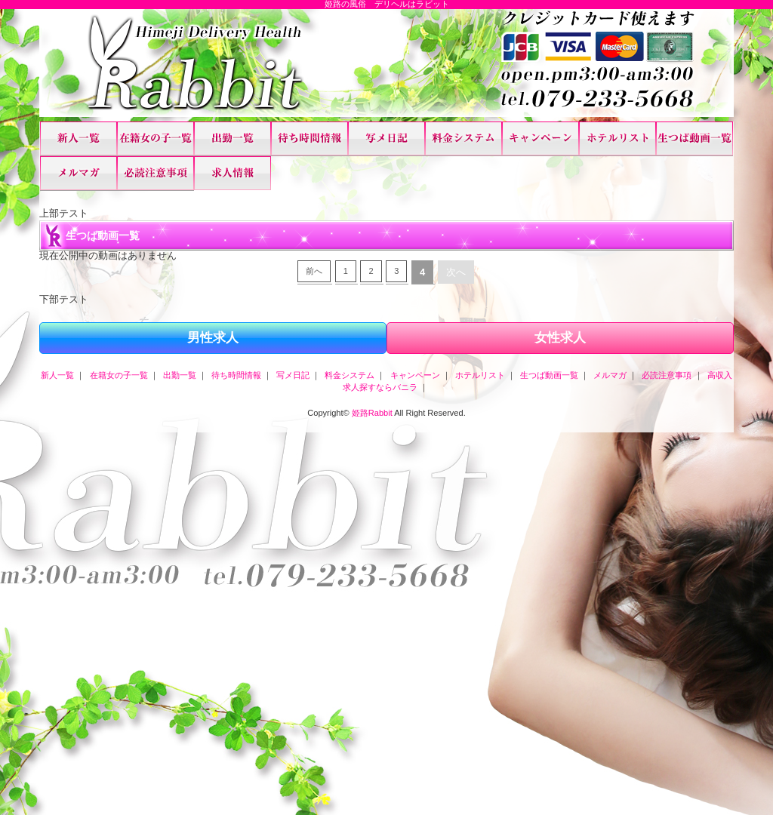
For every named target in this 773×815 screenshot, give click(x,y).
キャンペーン (540, 138)
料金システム (463, 138)
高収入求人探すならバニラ (232, 173)
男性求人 (213, 338)
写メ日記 (386, 138)
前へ (314, 270)
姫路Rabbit (372, 412)
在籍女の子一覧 (155, 138)
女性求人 (560, 338)
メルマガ (78, 173)
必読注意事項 (155, 173)
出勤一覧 (232, 138)
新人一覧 (78, 138)
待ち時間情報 (309, 138)
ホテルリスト (617, 138)
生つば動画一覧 (694, 138)
